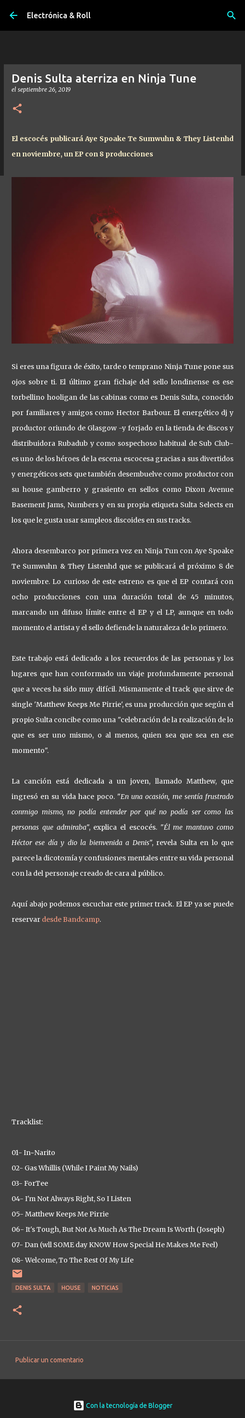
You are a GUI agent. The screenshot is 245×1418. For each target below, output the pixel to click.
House (71, 1288)
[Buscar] (231, 15)
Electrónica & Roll (59, 15)
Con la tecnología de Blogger (122, 1405)
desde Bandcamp (70, 919)
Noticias (105, 1288)
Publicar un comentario (49, 1360)
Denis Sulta (32, 1288)
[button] (17, 109)
